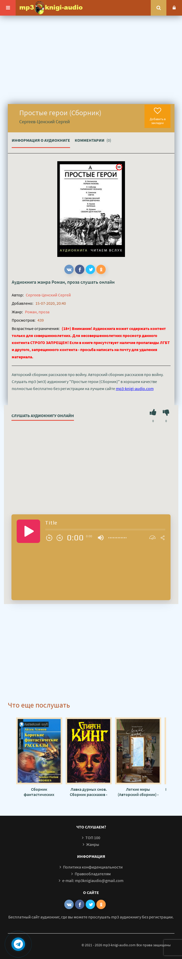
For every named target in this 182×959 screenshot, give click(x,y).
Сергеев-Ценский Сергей (48, 294)
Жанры (92, 844)
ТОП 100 (92, 837)
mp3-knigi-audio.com (135, 388)
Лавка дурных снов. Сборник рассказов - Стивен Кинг (88, 792)
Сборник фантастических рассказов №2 (39, 792)
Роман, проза (65, 282)
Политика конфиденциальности (93, 867)
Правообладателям (93, 873)
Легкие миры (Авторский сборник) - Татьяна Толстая (138, 792)
